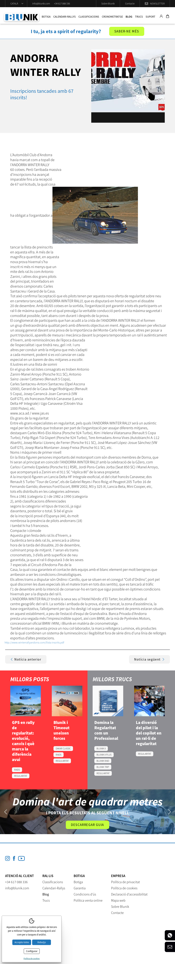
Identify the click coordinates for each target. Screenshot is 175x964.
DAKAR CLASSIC (63, 748)
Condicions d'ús (85, 894)
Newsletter (157, 3)
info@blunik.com (41, 3)
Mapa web (118, 900)
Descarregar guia (87, 825)
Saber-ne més (126, 31)
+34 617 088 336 (62, 3)
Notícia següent (149, 659)
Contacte (129, 3)
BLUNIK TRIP (103, 767)
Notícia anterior (25, 659)
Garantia (80, 888)
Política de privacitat (125, 882)
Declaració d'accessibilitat (129, 894)
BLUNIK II (101, 748)
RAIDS (17, 769)
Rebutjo (41, 942)
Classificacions (88, 16)
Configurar (31, 951)
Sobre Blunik (108, 3)
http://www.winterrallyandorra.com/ (25, 642)
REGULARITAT (20, 775)
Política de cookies (124, 888)
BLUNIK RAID (103, 760)
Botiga (46, 16)
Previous (5, 812)
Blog (129, 16)
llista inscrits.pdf (55, 642)
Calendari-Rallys (64, 16)
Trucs (139, 16)
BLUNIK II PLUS (104, 754)
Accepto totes (22, 942)
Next (169, 812)
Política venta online (88, 900)
